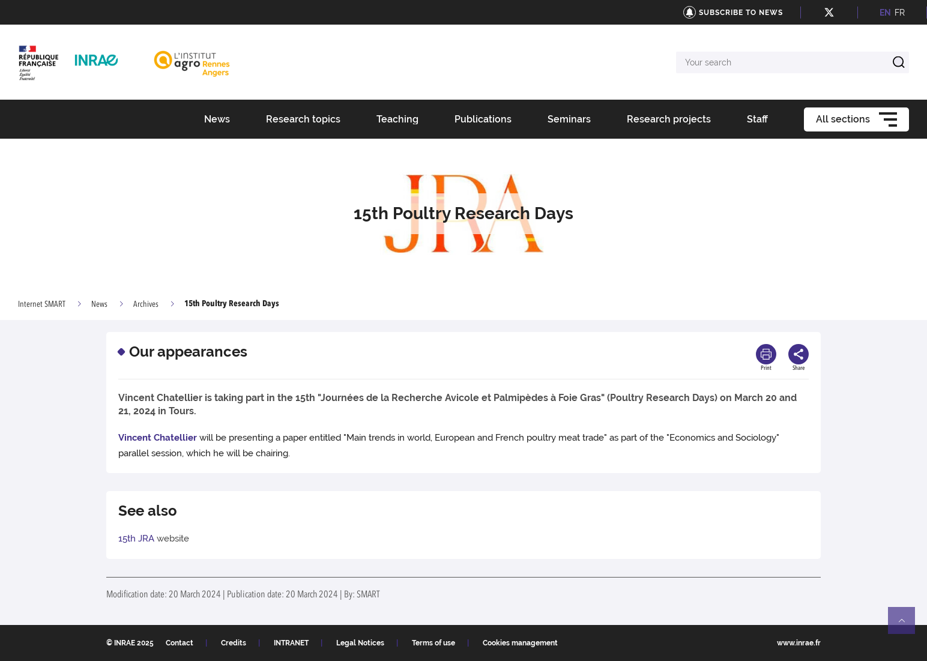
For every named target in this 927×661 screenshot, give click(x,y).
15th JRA (136, 538)
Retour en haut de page (906, 625)
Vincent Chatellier (157, 437)
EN (885, 12)
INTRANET (291, 643)
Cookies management (520, 643)
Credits (233, 643)
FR (900, 12)
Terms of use (433, 643)
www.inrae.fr (799, 643)
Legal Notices (360, 643)
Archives (146, 304)
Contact (179, 643)
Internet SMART (41, 304)
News (99, 304)
